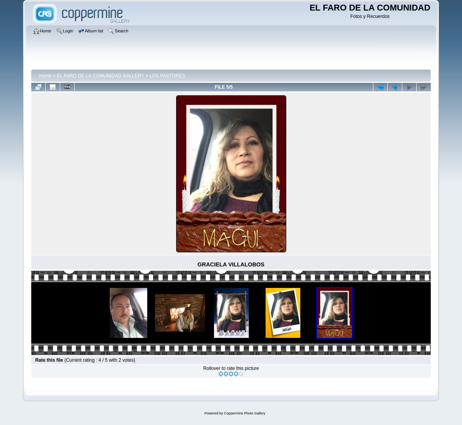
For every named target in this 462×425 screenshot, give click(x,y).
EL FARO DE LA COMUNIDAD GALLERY (100, 76)
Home (45, 76)
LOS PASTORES (168, 76)
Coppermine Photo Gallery (244, 413)
